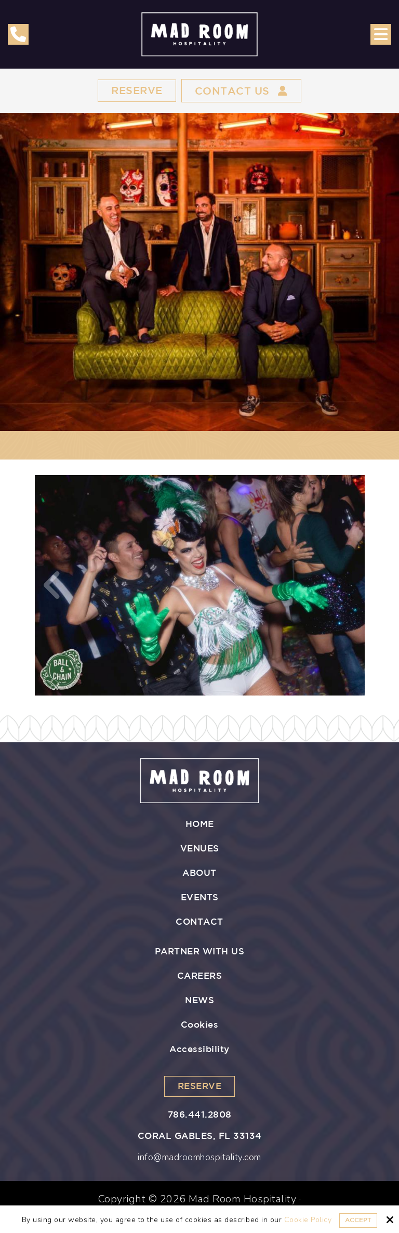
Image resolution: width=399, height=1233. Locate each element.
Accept (358, 1220)
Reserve (137, 91)
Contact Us (241, 91)
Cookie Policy (308, 1220)
